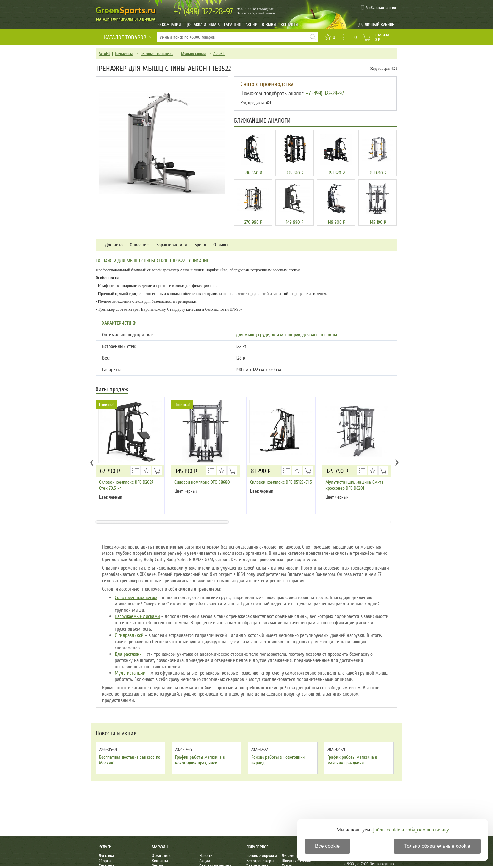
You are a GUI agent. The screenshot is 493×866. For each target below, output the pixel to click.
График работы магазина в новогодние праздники (200, 760)
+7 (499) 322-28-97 (325, 93)
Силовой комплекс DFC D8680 (202, 482)
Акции (252, 24)
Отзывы (269, 24)
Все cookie (327, 846)
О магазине (161, 855)
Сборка (105, 860)
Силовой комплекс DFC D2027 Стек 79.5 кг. (126, 485)
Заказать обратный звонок (256, 13)
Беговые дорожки (261, 855)
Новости (206, 855)
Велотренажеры (260, 860)
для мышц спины (319, 335)
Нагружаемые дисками (137, 616)
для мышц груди (252, 335)
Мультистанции (193, 53)
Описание (139, 245)
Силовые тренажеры (157, 53)
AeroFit (104, 53)
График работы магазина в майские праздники (352, 760)
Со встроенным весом (136, 597)
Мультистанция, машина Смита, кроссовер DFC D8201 (355, 485)
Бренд (200, 245)
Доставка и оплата (203, 24)
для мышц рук (286, 335)
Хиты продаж (112, 390)
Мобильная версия (381, 7)
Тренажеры (124, 53)
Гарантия (232, 24)
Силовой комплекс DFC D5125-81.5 (281, 482)
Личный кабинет (380, 24)
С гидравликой (129, 635)
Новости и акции (116, 733)
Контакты (289, 24)
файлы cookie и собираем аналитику (410, 829)
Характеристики (171, 245)
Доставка (114, 245)
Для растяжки (128, 654)
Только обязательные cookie (437, 846)
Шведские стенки (296, 860)
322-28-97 (203, 11)
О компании (169, 24)
